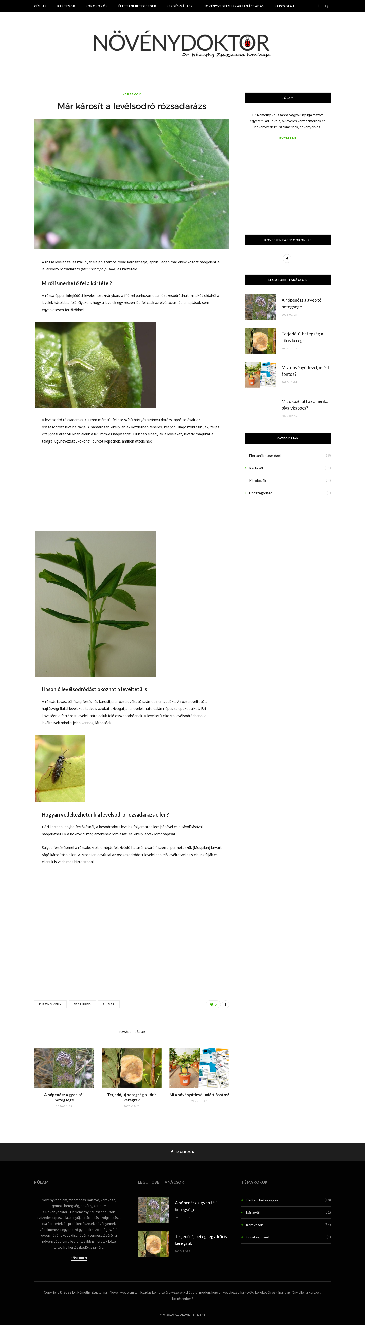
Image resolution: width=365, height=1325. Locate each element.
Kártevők (66, 6)
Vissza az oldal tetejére (182, 1314)
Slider (109, 1004)
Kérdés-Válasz (180, 6)
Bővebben (287, 137)
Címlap (40, 6)
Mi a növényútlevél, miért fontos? (199, 1094)
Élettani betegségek (137, 6)
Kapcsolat (285, 6)
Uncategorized (260, 493)
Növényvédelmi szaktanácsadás (234, 6)
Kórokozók (97, 6)
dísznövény (50, 1004)
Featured (82, 1004)
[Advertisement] (132, 486)
